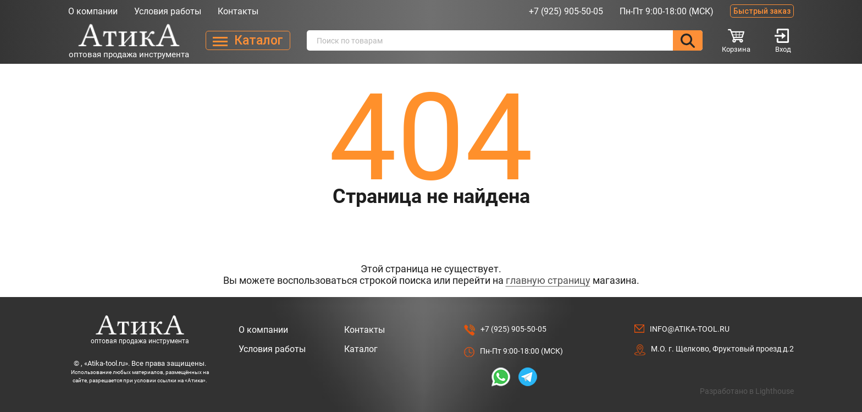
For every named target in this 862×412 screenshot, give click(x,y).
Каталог (361, 349)
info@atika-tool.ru (690, 329)
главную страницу (548, 280)
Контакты (238, 11)
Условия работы (167, 11)
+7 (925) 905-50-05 (566, 11)
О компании (93, 11)
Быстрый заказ (762, 11)
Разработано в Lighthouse (747, 391)
